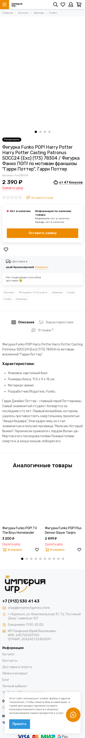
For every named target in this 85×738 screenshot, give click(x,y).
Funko (71, 292)
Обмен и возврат (15, 673)
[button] (36, 132)
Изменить (41, 267)
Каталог (9, 292)
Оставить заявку (43, 233)
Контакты (9, 661)
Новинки (57, 292)
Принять (19, 724)
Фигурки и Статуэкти (33, 292)
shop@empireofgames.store (29, 608)
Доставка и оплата (17, 667)
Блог (5, 680)
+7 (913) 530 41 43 (20, 601)
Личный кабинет (14, 686)
